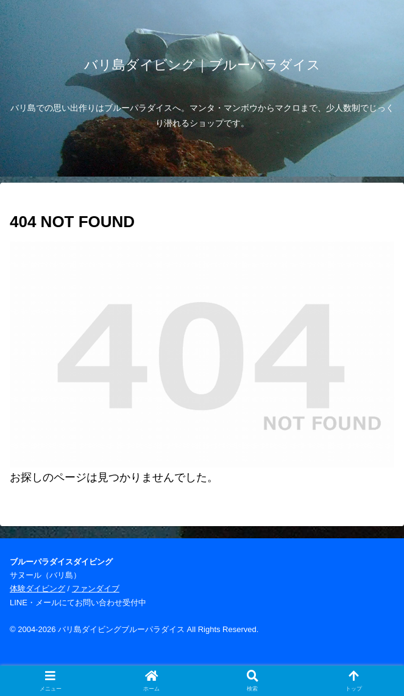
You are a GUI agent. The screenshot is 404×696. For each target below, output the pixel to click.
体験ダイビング (37, 588)
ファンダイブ (95, 588)
